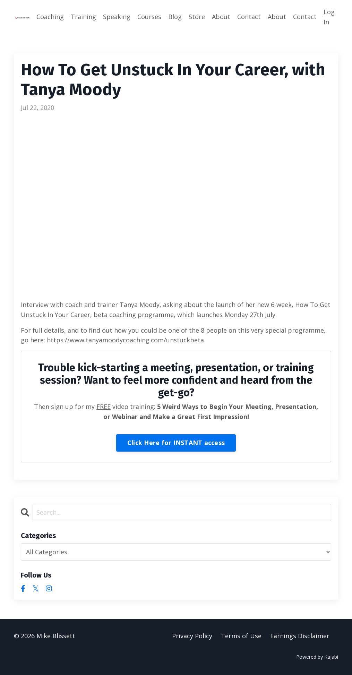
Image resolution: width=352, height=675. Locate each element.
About (221, 16)
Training (83, 16)
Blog (175, 16)
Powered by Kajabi (317, 657)
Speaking (116, 16)
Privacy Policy (192, 636)
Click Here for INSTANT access (176, 442)
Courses (149, 16)
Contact (249, 16)
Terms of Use (241, 636)
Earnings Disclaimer (299, 636)
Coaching (50, 16)
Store (197, 16)
